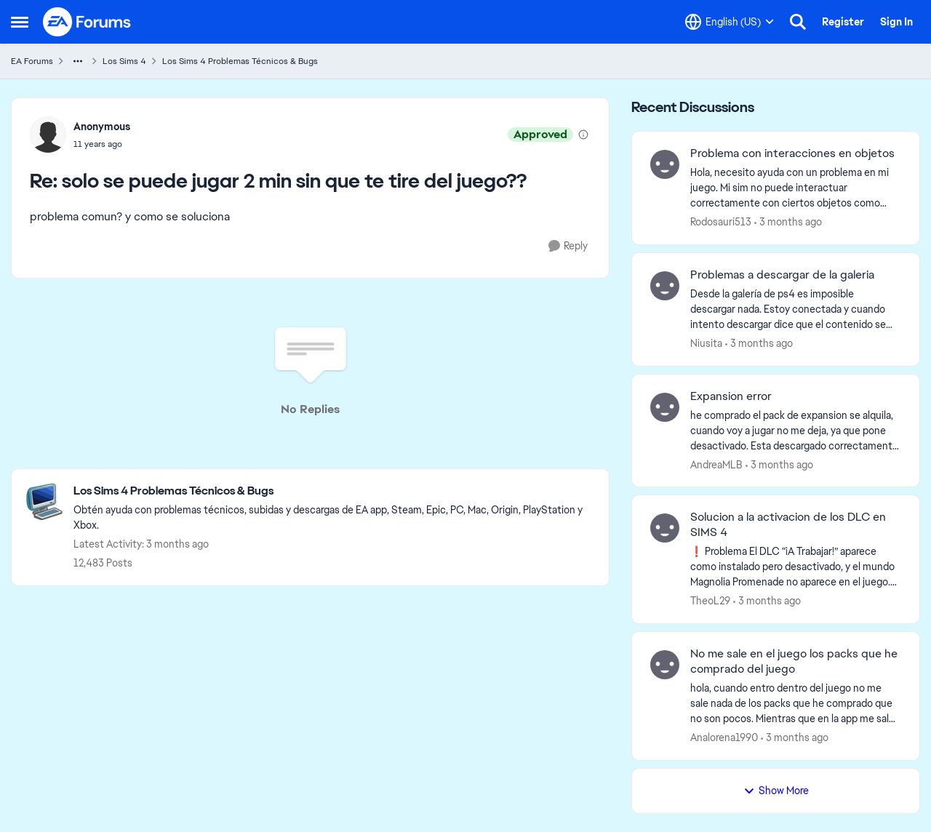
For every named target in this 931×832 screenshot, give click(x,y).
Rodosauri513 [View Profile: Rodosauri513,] (720, 221)
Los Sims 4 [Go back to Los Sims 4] (124, 61)
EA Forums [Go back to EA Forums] (32, 61)
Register (843, 21)
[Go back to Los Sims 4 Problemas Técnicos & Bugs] (333, 491)
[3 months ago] (788, 222)
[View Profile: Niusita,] (664, 285)
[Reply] (568, 246)
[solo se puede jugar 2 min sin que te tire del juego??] (101, 144)
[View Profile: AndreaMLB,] (664, 407)
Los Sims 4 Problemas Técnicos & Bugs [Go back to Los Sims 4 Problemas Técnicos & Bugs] (240, 61)
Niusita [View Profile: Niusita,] (706, 343)
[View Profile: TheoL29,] (664, 528)
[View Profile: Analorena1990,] (664, 664)
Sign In (896, 21)
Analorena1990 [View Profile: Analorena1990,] (724, 737)
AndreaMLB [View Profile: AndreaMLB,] (716, 464)
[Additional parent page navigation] (78, 61)
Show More (776, 790)
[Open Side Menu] (20, 22)
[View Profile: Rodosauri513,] (664, 164)
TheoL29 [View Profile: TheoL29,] (710, 600)
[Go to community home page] (87, 21)
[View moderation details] (583, 134)
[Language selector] (729, 21)
